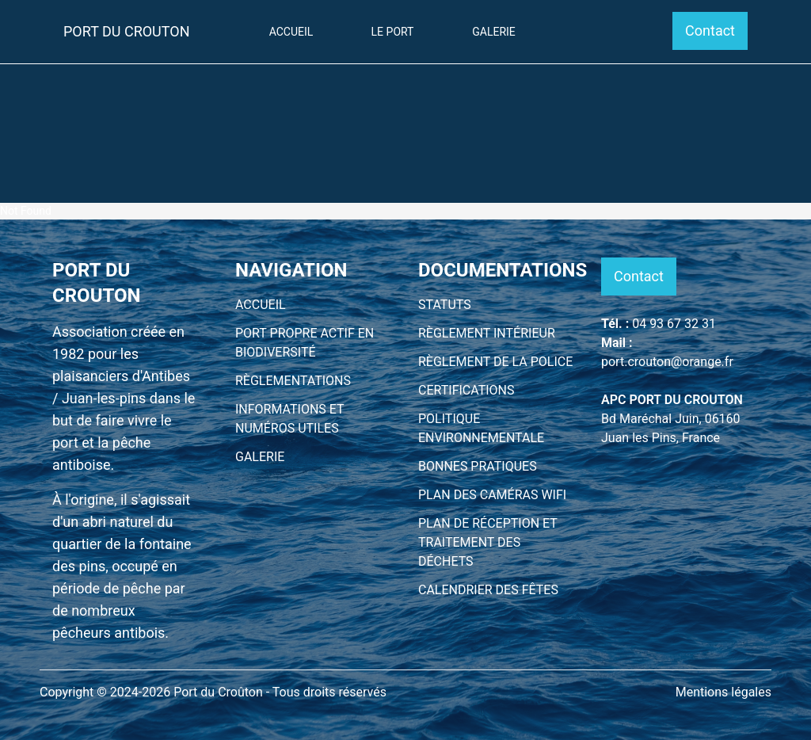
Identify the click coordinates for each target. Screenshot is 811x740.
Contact (710, 30)
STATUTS (444, 304)
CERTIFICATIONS (466, 390)
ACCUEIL (260, 304)
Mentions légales (723, 692)
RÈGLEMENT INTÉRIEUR (486, 333)
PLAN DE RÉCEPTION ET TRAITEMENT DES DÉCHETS (488, 542)
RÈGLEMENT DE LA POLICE (495, 361)
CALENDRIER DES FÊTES (488, 589)
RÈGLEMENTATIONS (293, 380)
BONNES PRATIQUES (477, 466)
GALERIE (259, 456)
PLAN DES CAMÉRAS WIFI (492, 494)
